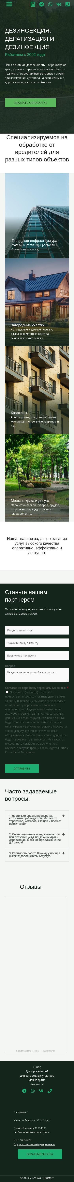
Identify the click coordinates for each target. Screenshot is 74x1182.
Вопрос (10, 666)
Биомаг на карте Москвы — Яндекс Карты (35, 1051)
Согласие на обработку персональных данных (36, 688)
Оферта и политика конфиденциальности (34, 1144)
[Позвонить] (67, 4)
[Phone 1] (50, 1091)
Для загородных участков (37, 1075)
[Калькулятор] (32, 4)
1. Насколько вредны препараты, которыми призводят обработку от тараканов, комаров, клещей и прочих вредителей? (35, 820)
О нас (37, 1067)
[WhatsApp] (50, 4)
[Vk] (41, 1091)
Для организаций (37, 1071)
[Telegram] (41, 4)
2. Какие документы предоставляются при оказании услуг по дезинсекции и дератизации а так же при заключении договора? (35, 838)
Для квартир (37, 1080)
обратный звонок (40, 1154)
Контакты (37, 1084)
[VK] (58, 4)
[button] (37, 819)
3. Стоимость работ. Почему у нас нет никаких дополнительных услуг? (34, 854)
